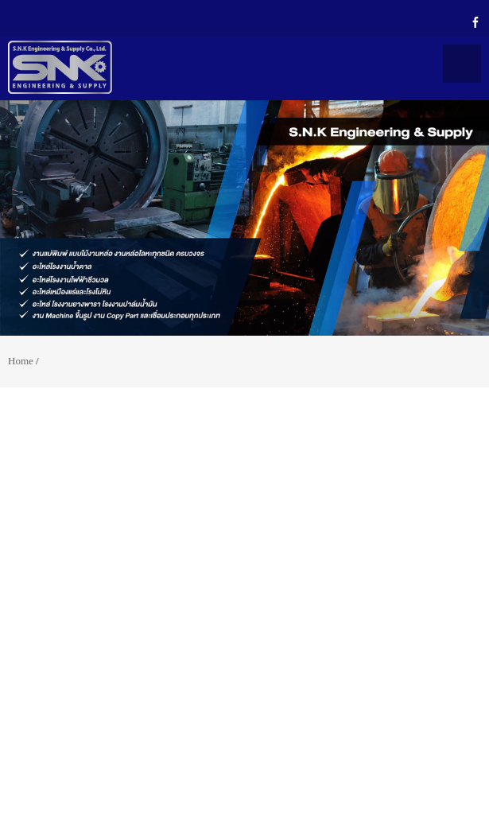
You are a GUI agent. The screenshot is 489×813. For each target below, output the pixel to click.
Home (20, 361)
